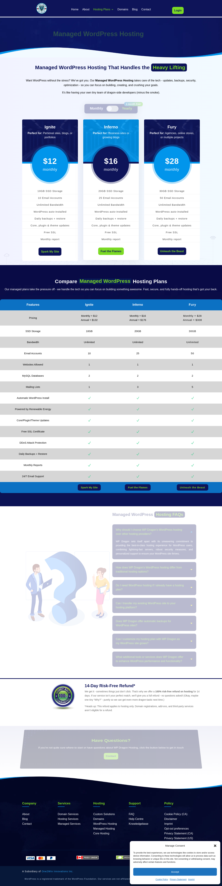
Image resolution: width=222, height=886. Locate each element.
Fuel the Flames (111, 251)
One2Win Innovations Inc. (57, 871)
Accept (175, 871)
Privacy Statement (178, 879)
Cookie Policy (162, 879)
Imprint (191, 879)
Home (75, 9)
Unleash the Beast (172, 251)
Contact (146, 9)
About (85, 9)
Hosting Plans (101, 9)
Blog (135, 9)
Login (178, 10)
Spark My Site (50, 251)
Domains (122, 9)
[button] (215, 845)
